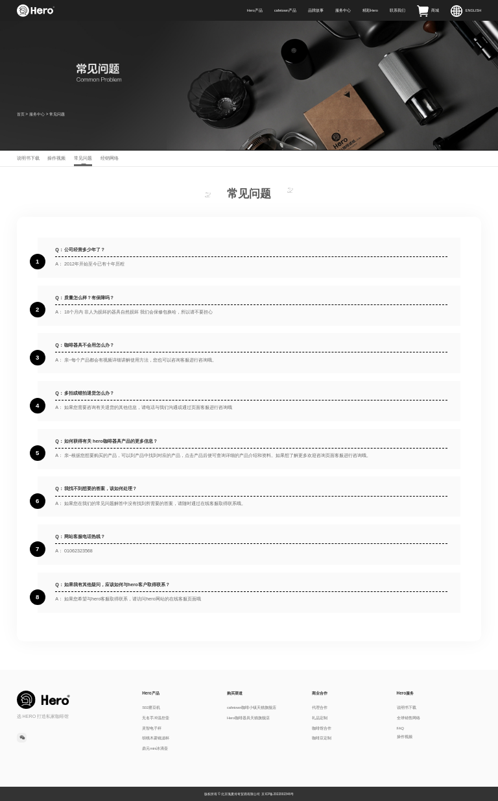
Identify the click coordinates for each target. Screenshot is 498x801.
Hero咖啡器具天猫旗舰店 (248, 718)
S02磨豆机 (151, 707)
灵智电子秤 (151, 728)
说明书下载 (28, 158)
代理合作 (319, 707)
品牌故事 (316, 10)
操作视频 (56, 158)
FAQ (400, 728)
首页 (21, 114)
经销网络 (110, 158)
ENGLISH (466, 10)
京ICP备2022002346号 (277, 794)
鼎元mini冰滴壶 (155, 748)
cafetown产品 (285, 10)
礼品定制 (319, 718)
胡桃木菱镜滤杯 (155, 738)
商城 (428, 10)
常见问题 (83, 158)
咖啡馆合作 (321, 728)
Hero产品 (255, 10)
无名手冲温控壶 (155, 718)
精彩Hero (370, 10)
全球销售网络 (408, 718)
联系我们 (397, 10)
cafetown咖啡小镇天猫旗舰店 (251, 707)
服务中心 (343, 10)
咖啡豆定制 (321, 738)
